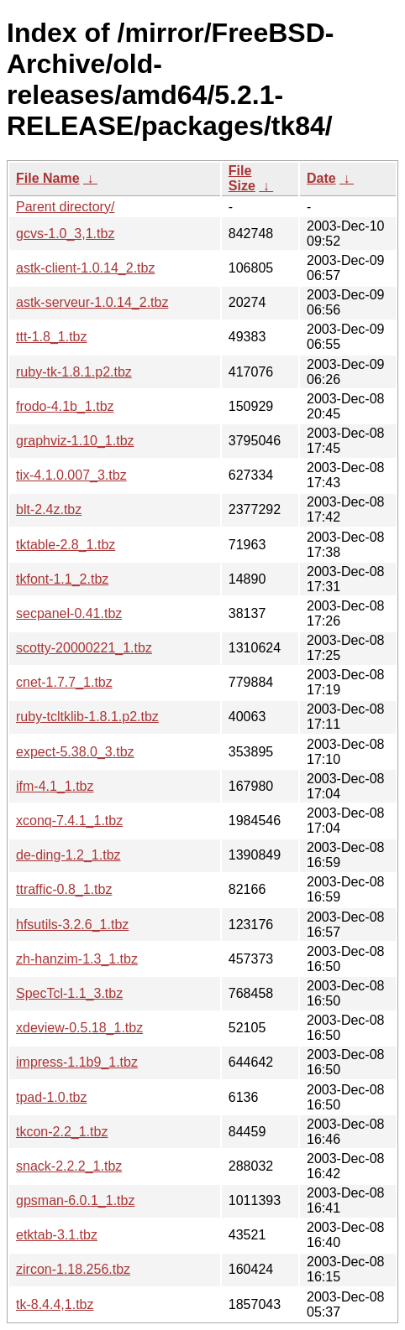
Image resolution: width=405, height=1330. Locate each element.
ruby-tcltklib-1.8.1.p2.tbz (87, 716)
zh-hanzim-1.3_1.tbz (77, 959)
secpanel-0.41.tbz (69, 613)
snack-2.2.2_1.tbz (69, 1166)
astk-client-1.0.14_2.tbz (85, 268)
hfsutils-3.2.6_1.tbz (72, 924)
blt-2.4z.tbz (49, 509)
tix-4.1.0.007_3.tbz (71, 475)
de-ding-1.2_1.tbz (68, 855)
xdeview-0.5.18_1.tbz (79, 1028)
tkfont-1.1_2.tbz (62, 579)
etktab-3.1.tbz (56, 1235)
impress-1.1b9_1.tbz (77, 1062)
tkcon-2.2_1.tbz (62, 1132)
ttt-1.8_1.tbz (51, 337)
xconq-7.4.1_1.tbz (69, 820)
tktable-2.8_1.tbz (65, 545)
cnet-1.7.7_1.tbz (64, 682)
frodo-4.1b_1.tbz (65, 406)
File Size (242, 178)
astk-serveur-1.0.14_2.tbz (92, 302)
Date (321, 178)
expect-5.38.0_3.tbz (75, 752)
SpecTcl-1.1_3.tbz (69, 993)
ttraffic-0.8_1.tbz (64, 889)
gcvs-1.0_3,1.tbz (65, 233)
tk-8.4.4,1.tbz (55, 1304)
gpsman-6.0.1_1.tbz (75, 1200)
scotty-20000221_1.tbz (84, 648)
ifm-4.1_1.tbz (54, 786)
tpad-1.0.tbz (51, 1097)
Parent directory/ (65, 207)
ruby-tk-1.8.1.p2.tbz (74, 372)
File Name (48, 178)
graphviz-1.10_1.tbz (75, 441)
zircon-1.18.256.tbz (73, 1269)
